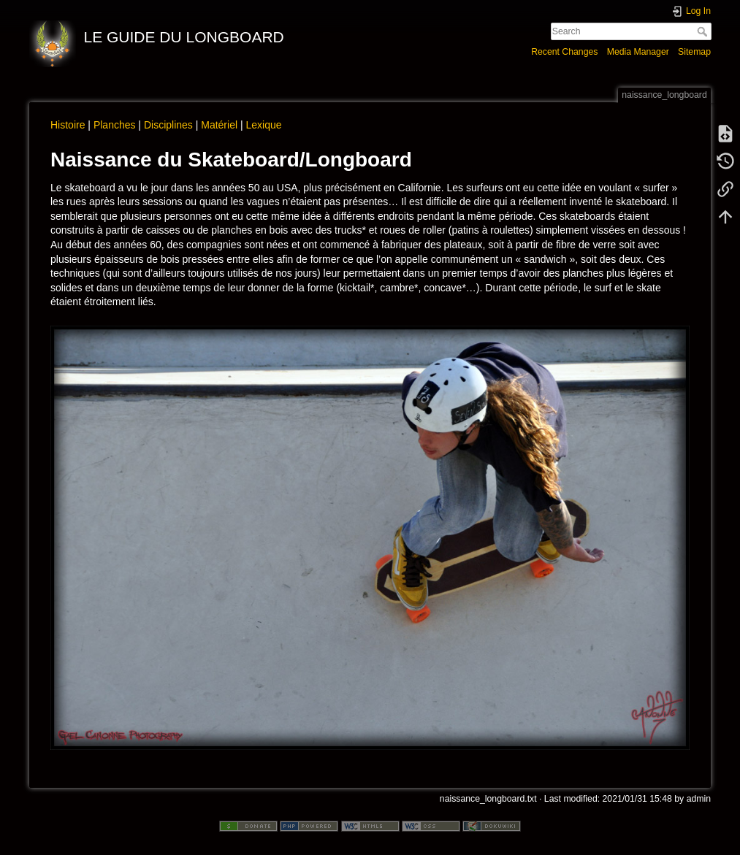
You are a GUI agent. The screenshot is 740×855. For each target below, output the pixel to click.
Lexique (263, 125)
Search (704, 31)
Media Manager (638, 52)
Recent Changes (564, 52)
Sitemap (694, 52)
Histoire (67, 125)
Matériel (219, 125)
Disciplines (168, 125)
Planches (115, 125)
